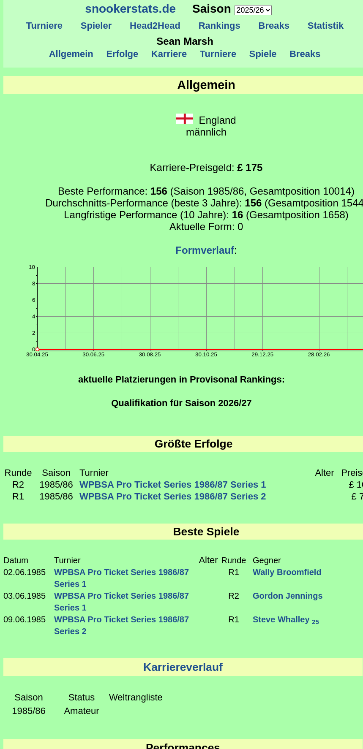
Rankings (219, 25)
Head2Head (155, 25)
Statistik (325, 25)
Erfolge (122, 54)
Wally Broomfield (287, 572)
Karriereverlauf (183, 667)
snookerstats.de (130, 8)
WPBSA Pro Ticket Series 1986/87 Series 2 (172, 496)
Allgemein (71, 54)
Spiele (262, 54)
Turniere (44, 25)
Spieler (96, 25)
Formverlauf (204, 250)
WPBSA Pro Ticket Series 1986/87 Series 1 (172, 484)
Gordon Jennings (288, 595)
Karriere (169, 54)
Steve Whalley (286, 619)
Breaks (274, 25)
